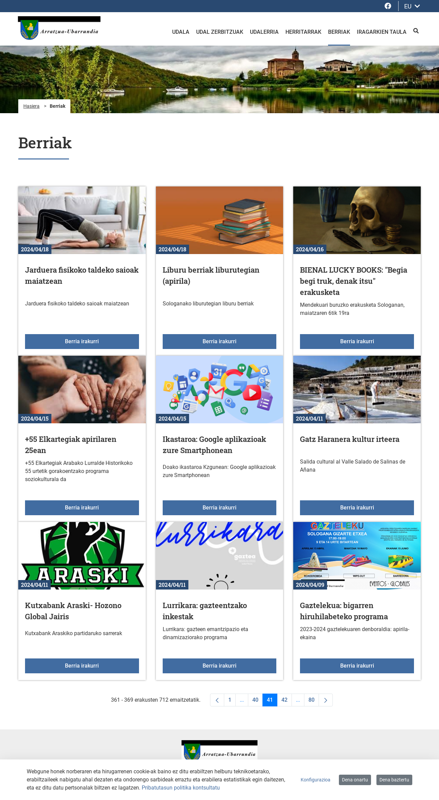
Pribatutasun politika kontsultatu (181, 787)
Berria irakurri (102, 341)
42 (286, 701)
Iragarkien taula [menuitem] (382, 32)
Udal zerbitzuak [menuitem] (219, 32)
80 (313, 701)
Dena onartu (355, 779)
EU (412, 6)
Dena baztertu (394, 779)
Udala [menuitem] (180, 32)
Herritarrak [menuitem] (303, 32)
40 (257, 701)
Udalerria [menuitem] (264, 32)
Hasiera (31, 106)
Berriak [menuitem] (339, 32)
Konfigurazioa (315, 779)
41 (272, 701)
